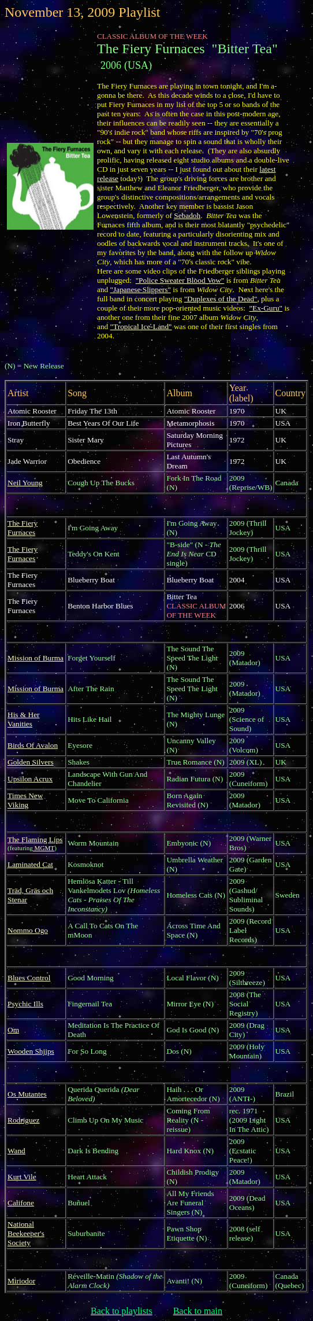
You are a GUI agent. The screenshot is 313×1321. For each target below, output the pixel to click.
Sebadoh (187, 215)
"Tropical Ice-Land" (141, 326)
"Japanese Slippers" (140, 289)
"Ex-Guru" (266, 308)
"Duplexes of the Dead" (221, 298)
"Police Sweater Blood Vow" (180, 280)
